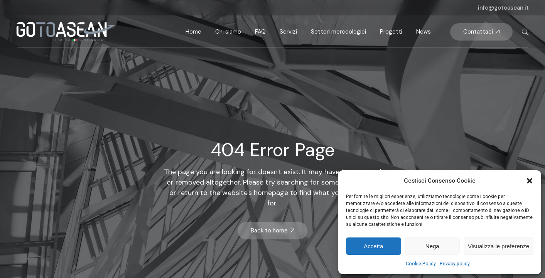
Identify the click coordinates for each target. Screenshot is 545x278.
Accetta (373, 246)
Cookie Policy (421, 263)
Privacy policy (455, 263)
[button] (529, 181)
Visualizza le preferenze (498, 246)
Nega (432, 246)
